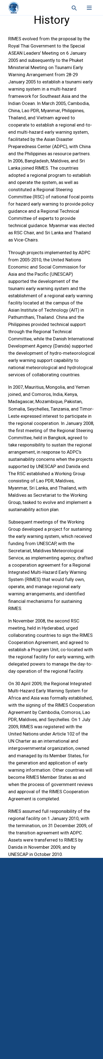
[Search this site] (73, 7)
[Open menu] (89, 7)
